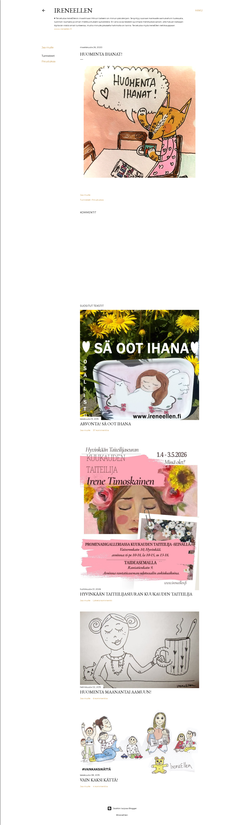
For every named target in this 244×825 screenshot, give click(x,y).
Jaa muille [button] (48, 47)
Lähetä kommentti (102, 600)
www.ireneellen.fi (63, 29)
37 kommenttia (101, 430)
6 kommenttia (100, 698)
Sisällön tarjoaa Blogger (122, 808)
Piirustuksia (48, 61)
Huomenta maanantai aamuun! (115, 692)
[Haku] (199, 10)
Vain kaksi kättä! (99, 780)
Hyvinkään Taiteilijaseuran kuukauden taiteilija (136, 594)
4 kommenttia (100, 786)
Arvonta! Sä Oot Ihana (105, 423)
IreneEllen (73, 10)
